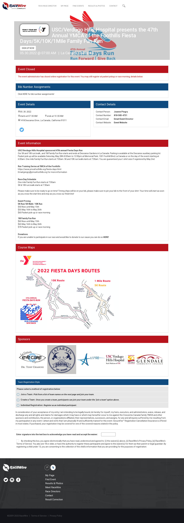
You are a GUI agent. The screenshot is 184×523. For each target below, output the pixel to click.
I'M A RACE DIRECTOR (47, 6)
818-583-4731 (120, 115)
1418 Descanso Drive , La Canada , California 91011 (43, 120)
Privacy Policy (145, 441)
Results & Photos (54, 483)
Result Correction (54, 499)
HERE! (106, 237)
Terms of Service (24, 444)
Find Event (50, 479)
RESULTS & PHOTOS (96, 6)
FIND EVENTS (78, 6)
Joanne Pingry (121, 112)
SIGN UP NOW (28, 48)
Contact (49, 495)
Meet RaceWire (53, 487)
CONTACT (113, 6)
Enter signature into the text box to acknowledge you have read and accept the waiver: (57, 434)
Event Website (120, 122)
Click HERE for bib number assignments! (36, 94)
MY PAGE (64, 6)
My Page (49, 475)
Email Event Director (123, 119)
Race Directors (52, 491)
